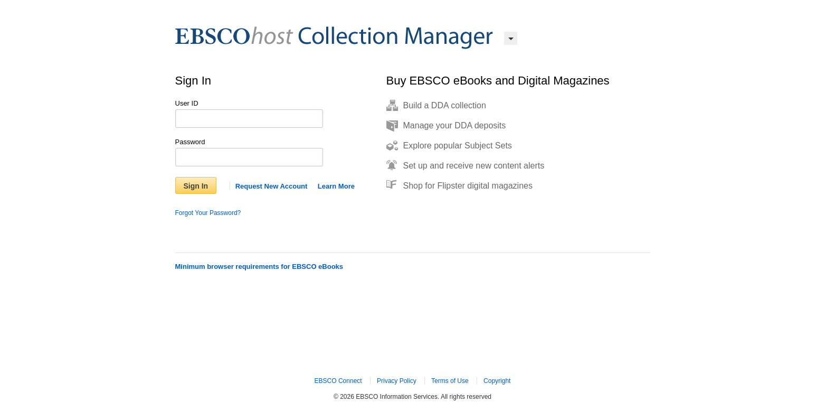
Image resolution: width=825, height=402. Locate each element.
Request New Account (271, 186)
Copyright (496, 381)
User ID (186, 103)
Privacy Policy (396, 381)
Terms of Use (450, 381)
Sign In (196, 186)
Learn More (336, 186)
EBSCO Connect (338, 381)
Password (190, 141)
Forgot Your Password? (208, 213)
